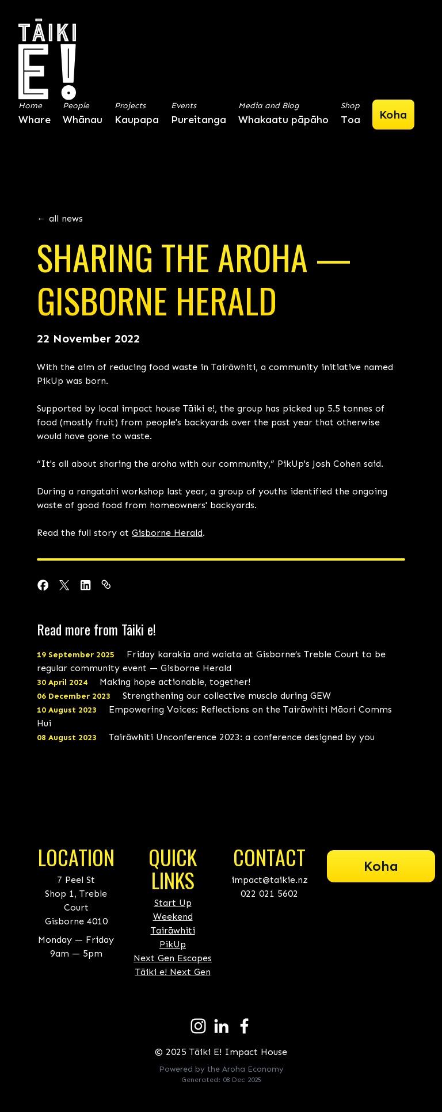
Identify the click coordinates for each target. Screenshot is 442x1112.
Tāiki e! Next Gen (173, 971)
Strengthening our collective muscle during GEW (184, 695)
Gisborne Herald (167, 532)
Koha (381, 866)
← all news (60, 218)
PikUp (172, 944)
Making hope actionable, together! (143, 681)
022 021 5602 (269, 893)
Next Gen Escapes (173, 958)
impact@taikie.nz (269, 879)
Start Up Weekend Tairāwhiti (173, 916)
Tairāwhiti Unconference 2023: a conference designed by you (206, 737)
